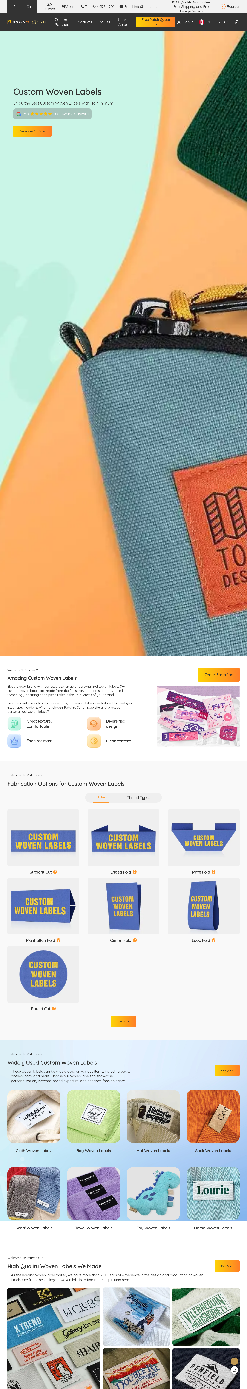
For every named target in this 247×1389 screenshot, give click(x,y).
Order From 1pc (219, 676)
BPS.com (68, 6)
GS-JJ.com (49, 6)
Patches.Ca (22, 6)
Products (84, 22)
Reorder (233, 6)
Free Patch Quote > (155, 22)
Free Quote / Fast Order (42, 132)
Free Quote (123, 1053)
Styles (105, 22)
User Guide (123, 22)
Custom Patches (62, 22)
